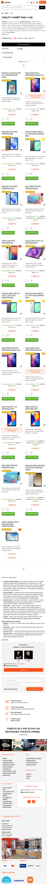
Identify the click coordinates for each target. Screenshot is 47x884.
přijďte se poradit (15, 720)
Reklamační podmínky (9, 764)
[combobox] (23, 57)
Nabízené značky (31, 760)
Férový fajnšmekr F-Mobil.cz (34, 758)
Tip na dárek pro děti (8, 791)
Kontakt (5, 758)
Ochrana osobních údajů (9, 773)
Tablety (6, 13)
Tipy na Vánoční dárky (7, 788)
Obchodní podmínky (8, 762)
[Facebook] (29, 801)
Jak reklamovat (7, 769)
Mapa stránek (6, 775)
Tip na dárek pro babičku (7, 794)
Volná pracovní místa (32, 762)
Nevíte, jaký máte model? (11, 689)
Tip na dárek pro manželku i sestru (7, 802)
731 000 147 (14, 663)
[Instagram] (33, 801)
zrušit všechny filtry (7, 52)
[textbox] (23, 680)
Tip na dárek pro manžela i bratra (7, 806)
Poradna (28, 776)
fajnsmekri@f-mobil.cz (10, 665)
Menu (42, 2)
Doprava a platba (7, 760)
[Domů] (2, 13)
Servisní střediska (7, 766)
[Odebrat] (19, 49)
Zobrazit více (5, 34)
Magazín (28, 774)
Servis (28, 778)
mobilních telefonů (24, 21)
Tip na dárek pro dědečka (7, 798)
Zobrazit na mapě (6, 829)
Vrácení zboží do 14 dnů (9, 771)
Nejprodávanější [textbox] (7, 57)
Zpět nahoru (5, 639)
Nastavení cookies (31, 764)
